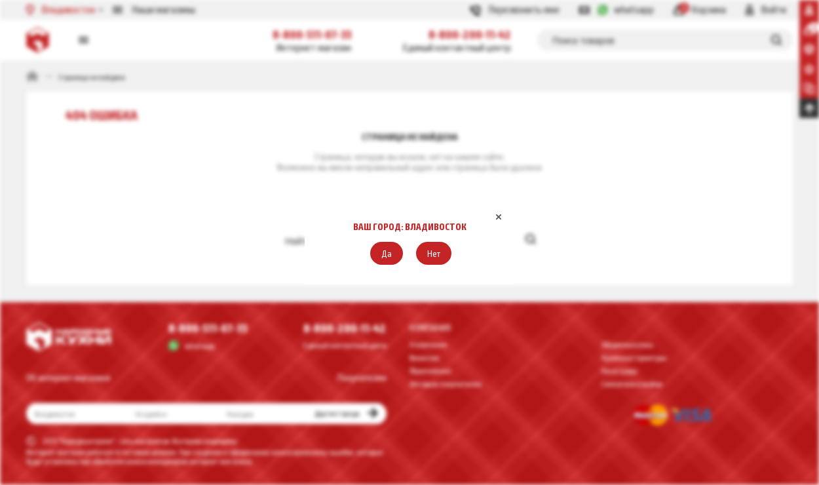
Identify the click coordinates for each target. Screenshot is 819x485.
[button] (386, 253)
